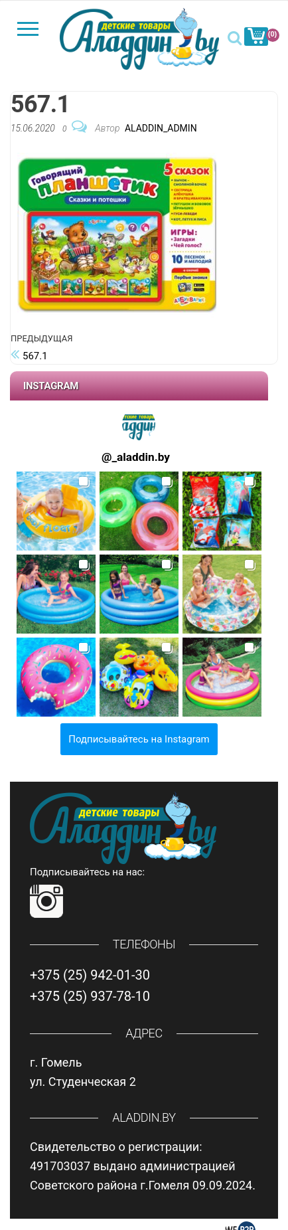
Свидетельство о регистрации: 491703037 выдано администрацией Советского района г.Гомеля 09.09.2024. (142, 1166)
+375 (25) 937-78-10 (90, 996)
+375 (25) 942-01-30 (90, 975)
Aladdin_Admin (161, 128)
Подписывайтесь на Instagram (139, 739)
